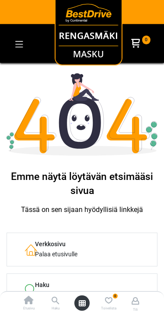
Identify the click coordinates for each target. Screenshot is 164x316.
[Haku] (55, 301)
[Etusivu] (29, 301)
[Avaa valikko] (82, 303)
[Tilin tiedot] (135, 301)
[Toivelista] (108, 300)
